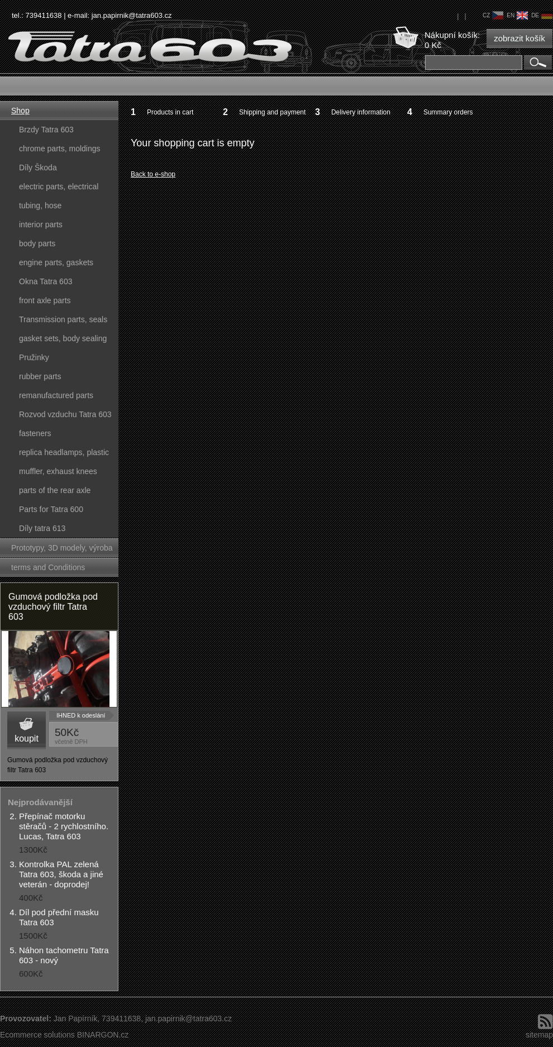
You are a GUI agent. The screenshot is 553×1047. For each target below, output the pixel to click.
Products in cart (170, 112)
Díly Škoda (38, 167)
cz (493, 15)
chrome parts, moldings (60, 148)
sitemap (539, 1034)
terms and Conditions (48, 567)
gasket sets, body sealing (63, 338)
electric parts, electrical (58, 186)
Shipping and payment (272, 112)
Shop (20, 110)
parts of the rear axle (54, 490)
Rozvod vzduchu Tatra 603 (65, 414)
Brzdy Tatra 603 (46, 129)
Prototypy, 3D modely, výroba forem (62, 550)
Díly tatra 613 (42, 528)
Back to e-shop (153, 174)
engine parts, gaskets (56, 262)
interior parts (41, 224)
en (517, 15)
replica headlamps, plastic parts (64, 455)
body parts (37, 243)
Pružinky (34, 357)
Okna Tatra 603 (45, 281)
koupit (27, 738)
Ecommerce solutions (37, 1034)
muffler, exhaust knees (58, 471)
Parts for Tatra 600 (51, 509)
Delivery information (360, 112)
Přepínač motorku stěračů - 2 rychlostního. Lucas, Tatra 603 (63, 826)
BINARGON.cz (103, 1034)
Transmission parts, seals (63, 319)
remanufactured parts (56, 395)
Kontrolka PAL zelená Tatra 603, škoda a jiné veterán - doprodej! (61, 874)
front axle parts (45, 300)
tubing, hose (40, 205)
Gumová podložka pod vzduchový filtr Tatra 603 (53, 606)
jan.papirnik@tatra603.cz (132, 15)
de (541, 15)
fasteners (35, 433)
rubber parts (40, 376)
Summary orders (448, 112)
